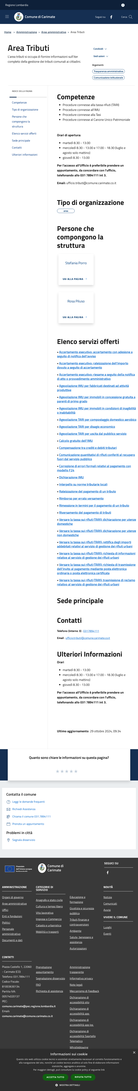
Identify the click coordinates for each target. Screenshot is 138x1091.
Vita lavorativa (44, 913)
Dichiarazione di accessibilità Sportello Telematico (83, 1036)
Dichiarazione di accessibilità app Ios (82, 1022)
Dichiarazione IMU (71, 477)
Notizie (108, 897)
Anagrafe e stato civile (49, 900)
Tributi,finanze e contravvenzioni (79, 922)
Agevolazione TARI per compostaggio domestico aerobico (97, 419)
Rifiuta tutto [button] (83, 1077)
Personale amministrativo (11, 931)
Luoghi (108, 927)
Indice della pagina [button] (22, 91)
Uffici (5, 910)
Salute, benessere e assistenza (81, 939)
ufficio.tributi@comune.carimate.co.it (88, 638)
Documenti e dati (12, 940)
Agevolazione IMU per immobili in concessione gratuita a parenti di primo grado (96, 399)
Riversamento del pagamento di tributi (85, 512)
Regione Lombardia (16, 5)
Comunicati (110, 903)
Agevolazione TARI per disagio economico (87, 426)
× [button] (134, 1052)
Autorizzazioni (78, 948)
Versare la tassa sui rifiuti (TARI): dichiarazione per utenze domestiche (96, 521)
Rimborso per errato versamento (81, 498)
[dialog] (69, 1070)
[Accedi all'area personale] (123, 5)
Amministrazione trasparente (80, 969)
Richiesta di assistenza (49, 991)
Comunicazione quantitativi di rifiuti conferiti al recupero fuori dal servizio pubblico (96, 456)
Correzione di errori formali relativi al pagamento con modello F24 (94, 468)
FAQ (38, 985)
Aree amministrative (53, 32)
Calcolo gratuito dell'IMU (76, 440)
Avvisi (107, 910)
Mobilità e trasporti (47, 932)
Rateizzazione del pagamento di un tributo (87, 491)
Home (7, 32)
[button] (69, 1085)
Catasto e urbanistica (48, 925)
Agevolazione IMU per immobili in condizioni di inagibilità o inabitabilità (96, 410)
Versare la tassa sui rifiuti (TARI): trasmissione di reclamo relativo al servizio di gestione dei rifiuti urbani (96, 582)
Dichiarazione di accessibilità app (80, 1011)
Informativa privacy (81, 978)
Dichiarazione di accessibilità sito (79, 999)
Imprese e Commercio (49, 919)
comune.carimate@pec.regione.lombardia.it (29, 1006)
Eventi (107, 934)
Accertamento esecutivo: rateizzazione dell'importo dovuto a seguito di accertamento (92, 365)
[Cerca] (130, 17)
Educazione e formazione (77, 899)
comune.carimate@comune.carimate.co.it (27, 1016)
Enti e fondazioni (12, 916)
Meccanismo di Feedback (84, 991)
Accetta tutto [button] (55, 1077)
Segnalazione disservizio (50, 978)
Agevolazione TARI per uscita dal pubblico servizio (93, 433)
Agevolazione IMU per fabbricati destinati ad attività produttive (93, 387)
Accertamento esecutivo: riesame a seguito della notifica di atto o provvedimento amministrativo (96, 376)
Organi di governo (12, 897)
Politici (6, 922)
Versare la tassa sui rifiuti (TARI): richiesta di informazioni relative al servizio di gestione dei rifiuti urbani (96, 555)
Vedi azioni (101, 56)
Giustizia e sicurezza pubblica (82, 910)
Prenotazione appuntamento (45, 969)
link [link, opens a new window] (103, 1069)
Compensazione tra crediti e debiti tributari (88, 447)
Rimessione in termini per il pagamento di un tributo (94, 505)
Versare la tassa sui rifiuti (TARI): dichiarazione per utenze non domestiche (96, 532)
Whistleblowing (79, 1047)
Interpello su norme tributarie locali (83, 484)
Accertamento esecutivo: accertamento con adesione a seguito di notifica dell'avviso (95, 354)
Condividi (100, 49)
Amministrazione (26, 32)
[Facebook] (109, 16)
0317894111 (91, 631)
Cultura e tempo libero (49, 906)
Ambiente (75, 931)
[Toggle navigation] (7, 16)
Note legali (76, 985)
